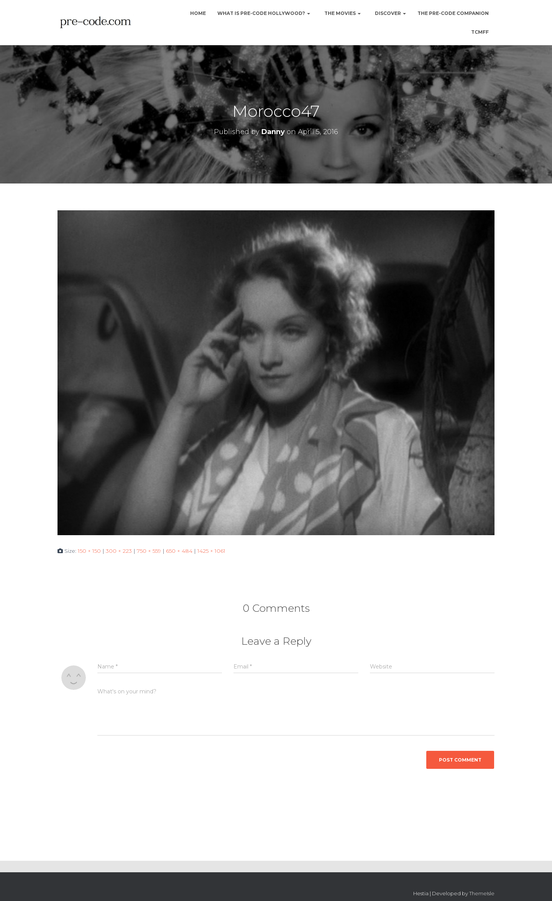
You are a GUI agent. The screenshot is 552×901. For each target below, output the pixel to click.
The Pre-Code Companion (453, 13)
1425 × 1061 (211, 550)
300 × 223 (119, 550)
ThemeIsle (482, 893)
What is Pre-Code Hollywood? (263, 13)
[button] (308, 13)
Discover (390, 13)
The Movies (342, 13)
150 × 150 (89, 550)
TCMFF (480, 32)
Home (197, 13)
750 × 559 (149, 550)
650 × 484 (179, 550)
